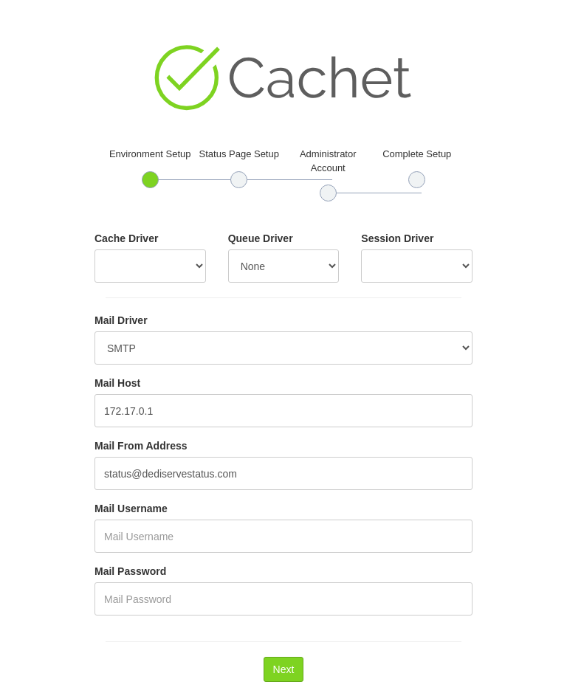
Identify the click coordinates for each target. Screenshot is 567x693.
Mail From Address (141, 446)
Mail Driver (121, 320)
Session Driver (397, 238)
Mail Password (130, 571)
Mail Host (117, 383)
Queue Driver (260, 238)
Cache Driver (126, 238)
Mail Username (131, 508)
